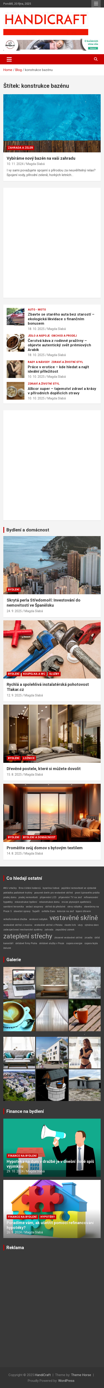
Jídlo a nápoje (39, 335)
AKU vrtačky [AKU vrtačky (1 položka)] (10, 888)
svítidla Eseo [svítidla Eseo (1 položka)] (48, 911)
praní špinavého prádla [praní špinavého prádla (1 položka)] (87, 892)
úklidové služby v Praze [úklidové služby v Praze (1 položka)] (51, 943)
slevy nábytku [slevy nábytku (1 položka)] (74, 906)
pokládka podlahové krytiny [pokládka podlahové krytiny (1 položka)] (17, 892)
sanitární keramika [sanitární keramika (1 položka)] (13, 906)
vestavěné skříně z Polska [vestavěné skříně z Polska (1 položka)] (48, 925)
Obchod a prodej (64, 335)
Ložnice (29, 758)
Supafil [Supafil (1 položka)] (36, 911)
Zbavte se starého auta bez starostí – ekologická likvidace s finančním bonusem (61, 319)
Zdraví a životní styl (67, 362)
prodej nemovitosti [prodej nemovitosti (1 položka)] (28, 897)
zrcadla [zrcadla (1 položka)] (88, 937)
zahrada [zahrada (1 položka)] (48, 929)
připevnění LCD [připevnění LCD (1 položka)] (48, 897)
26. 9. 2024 (14, 1232)
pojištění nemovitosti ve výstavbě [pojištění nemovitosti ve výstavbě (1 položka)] (78, 888)
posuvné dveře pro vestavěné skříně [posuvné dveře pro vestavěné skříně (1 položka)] (53, 892)
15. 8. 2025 (14, 774)
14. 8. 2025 (14, 853)
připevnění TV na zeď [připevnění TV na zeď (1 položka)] (70, 897)
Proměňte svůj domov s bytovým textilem (45, 847)
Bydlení (13, 589)
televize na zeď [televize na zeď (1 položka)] (65, 911)
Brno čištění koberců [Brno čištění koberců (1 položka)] (30, 888)
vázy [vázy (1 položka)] (80, 925)
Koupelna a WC (34, 673)
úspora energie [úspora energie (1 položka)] (74, 943)
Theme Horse (81, 1375)
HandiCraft (43, 1375)
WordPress (66, 1381)
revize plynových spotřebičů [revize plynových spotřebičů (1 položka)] (76, 902)
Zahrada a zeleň (20, 147)
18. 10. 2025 (36, 329)
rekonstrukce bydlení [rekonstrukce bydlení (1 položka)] (26, 902)
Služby (54, 673)
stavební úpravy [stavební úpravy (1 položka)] (22, 911)
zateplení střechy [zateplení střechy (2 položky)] (27, 936)
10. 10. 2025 (36, 376)
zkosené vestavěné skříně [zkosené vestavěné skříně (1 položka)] (68, 937)
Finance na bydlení (25, 1111)
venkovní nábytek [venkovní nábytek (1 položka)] (38, 919)
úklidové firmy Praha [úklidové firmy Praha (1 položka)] (26, 943)
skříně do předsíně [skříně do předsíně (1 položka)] (55, 906)
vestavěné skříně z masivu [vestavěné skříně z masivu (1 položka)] (17, 925)
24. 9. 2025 (14, 611)
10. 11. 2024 (15, 164)
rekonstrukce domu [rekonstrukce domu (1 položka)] (49, 902)
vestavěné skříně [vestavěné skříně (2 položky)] (74, 918)
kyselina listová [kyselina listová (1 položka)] (51, 888)
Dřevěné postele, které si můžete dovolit (44, 768)
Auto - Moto (37, 309)
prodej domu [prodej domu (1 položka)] (9, 897)
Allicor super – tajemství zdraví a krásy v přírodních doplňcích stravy (62, 390)
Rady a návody (39, 362)
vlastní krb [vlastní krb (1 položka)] (70, 925)
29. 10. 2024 (15, 1171)
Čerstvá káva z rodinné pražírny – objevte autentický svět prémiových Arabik (59, 345)
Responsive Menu (96, 4)
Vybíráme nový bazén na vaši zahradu (41, 158)
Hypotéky (47, 1216)
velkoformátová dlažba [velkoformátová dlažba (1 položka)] (15, 919)
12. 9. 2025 (14, 695)
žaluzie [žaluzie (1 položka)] (7, 948)
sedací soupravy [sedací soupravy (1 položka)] (34, 906)
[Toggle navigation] (9, 59)
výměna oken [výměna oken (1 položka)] (92, 925)
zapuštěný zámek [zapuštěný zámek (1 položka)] (64, 929)
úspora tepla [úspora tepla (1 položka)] (91, 943)
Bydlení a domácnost (27, 530)
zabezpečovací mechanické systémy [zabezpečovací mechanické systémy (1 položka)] (22, 929)
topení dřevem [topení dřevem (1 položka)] (83, 911)
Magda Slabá (35, 164)
